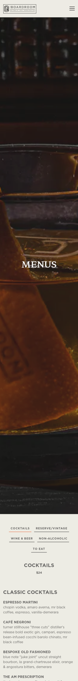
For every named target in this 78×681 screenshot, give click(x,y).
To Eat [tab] (39, 504)
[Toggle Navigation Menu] (72, 8)
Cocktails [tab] (20, 484)
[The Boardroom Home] (19, 8)
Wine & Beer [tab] (22, 494)
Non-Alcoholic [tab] (53, 494)
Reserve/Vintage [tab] (51, 484)
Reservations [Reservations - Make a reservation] (39, 675)
